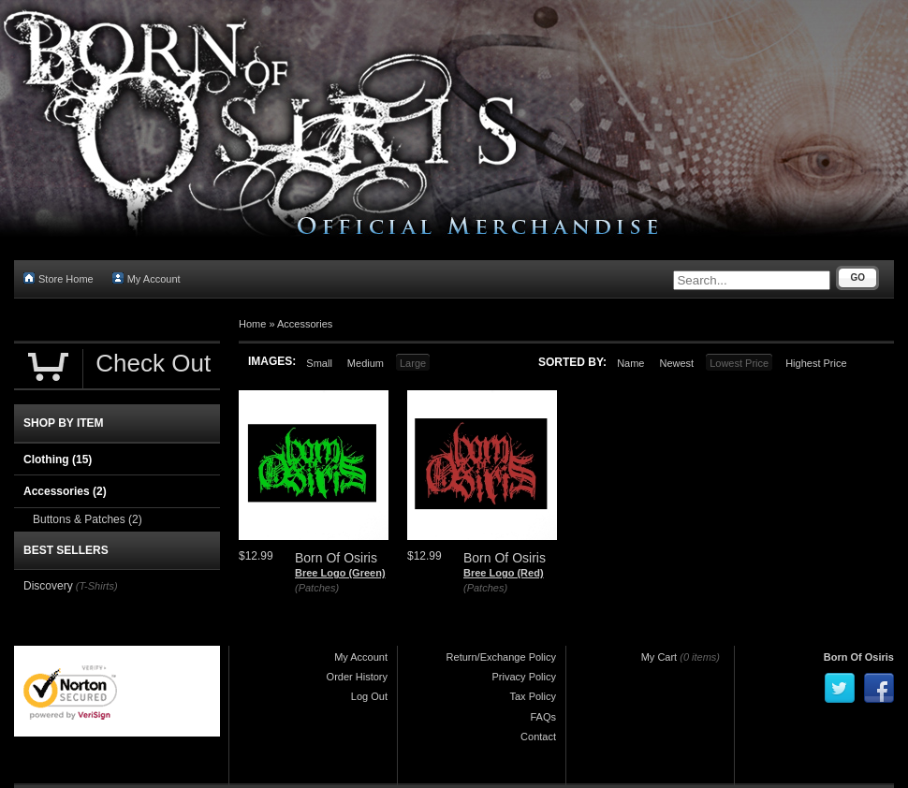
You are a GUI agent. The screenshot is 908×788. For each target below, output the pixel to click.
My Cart (659, 657)
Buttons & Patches (87, 519)
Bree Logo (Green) (340, 572)
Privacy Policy (524, 676)
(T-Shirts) (97, 585)
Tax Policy (532, 696)
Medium (365, 363)
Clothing (57, 459)
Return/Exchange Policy (501, 657)
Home (252, 323)
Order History (357, 676)
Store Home (58, 278)
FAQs (543, 716)
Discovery (48, 585)
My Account (146, 278)
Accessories (304, 323)
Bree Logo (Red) (503, 572)
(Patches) (317, 587)
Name (630, 363)
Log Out (369, 696)
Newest (676, 363)
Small (319, 363)
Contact (538, 736)
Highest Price (815, 363)
